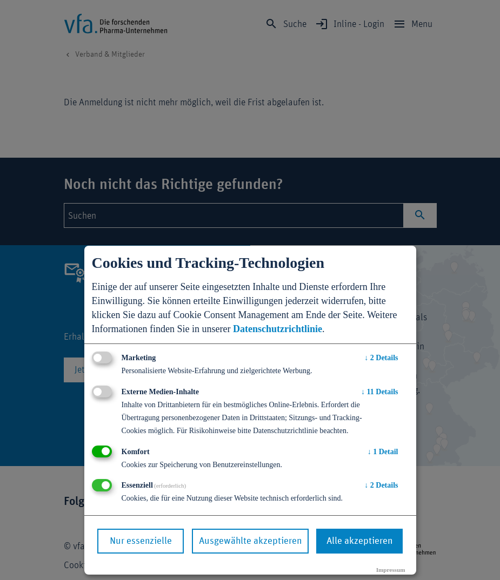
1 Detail (383, 452)
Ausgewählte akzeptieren (250, 541)
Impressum (390, 569)
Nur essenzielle (141, 541)
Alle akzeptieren (359, 541)
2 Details (381, 358)
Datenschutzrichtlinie (277, 328)
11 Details (379, 392)
